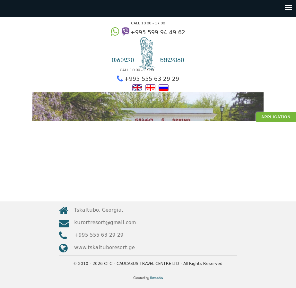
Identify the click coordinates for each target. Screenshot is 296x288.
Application (276, 117)
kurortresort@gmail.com (105, 222)
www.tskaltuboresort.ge (104, 247)
